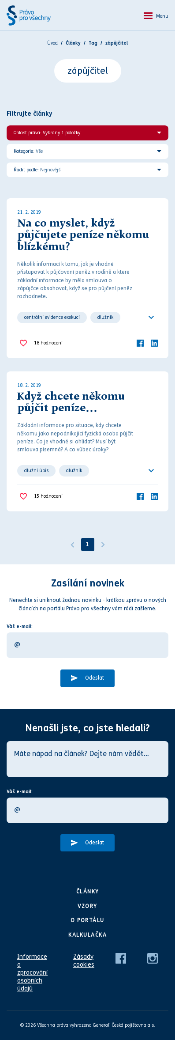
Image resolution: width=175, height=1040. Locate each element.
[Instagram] (152, 958)
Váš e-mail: (20, 626)
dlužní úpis (36, 470)
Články (87, 892)
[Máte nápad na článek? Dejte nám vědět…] (87, 759)
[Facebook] (140, 343)
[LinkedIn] (154, 343)
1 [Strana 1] (87, 544)
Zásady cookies (83, 960)
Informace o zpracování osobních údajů (32, 972)
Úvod (52, 43)
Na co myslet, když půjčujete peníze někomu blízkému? (83, 235)
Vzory (87, 906)
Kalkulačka (87, 935)
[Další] (103, 544)
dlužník (105, 317)
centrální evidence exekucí (52, 317)
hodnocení (48, 343)
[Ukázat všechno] (151, 317)
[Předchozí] (72, 544)
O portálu (87, 920)
